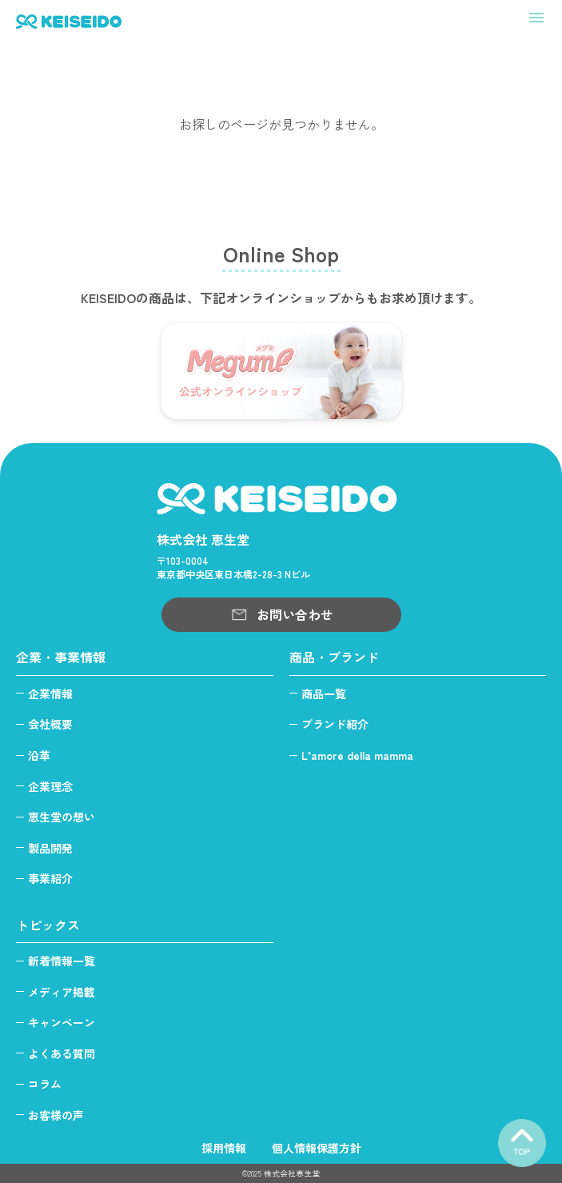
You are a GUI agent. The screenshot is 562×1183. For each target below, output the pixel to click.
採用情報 (223, 1148)
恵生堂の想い (61, 817)
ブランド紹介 (335, 724)
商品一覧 (323, 693)
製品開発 (50, 848)
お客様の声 (56, 1115)
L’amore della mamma (357, 755)
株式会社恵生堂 (292, 1173)
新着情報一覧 (61, 961)
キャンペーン (61, 1022)
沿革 (39, 755)
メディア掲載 (61, 992)
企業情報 (50, 693)
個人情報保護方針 (316, 1148)
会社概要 (50, 724)
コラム (45, 1084)
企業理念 (50, 786)
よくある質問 (61, 1053)
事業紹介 (50, 878)
